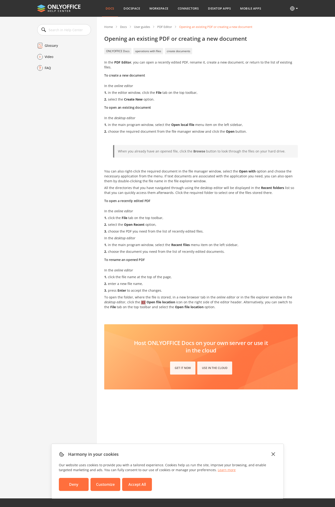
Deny (73, 484)
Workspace (158, 8)
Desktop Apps (219, 8)
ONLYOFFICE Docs (118, 51)
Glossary (51, 45)
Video (49, 56)
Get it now (183, 368)
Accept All (137, 484)
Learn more (227, 470)
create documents (178, 51)
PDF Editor (164, 27)
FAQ (48, 68)
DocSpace (132, 8)
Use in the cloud (215, 368)
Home (108, 27)
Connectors (188, 8)
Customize (105, 484)
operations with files (148, 51)
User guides (142, 27)
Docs (110, 8)
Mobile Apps (250, 8)
